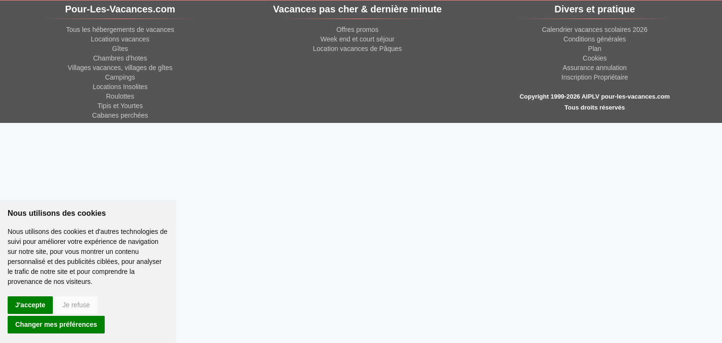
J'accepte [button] (30, 305)
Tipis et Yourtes (120, 106)
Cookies (595, 58)
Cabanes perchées (120, 115)
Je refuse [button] (76, 305)
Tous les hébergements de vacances (120, 29)
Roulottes (120, 96)
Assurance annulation (595, 67)
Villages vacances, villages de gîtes (120, 67)
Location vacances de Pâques (357, 48)
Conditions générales (595, 39)
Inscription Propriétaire (595, 77)
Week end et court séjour (357, 39)
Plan (595, 48)
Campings (120, 77)
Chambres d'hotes (120, 58)
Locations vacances (120, 39)
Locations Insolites (120, 87)
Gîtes (120, 48)
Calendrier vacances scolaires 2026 (595, 29)
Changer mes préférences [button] (56, 324)
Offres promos (357, 29)
